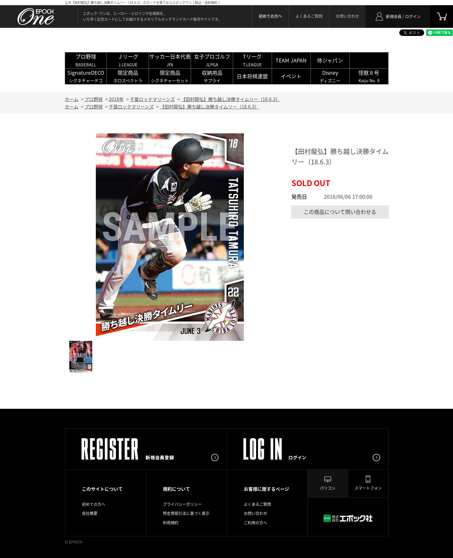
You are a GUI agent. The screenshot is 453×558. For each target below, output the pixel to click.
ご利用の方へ (255, 523)
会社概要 (89, 513)
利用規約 (170, 523)
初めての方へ (93, 504)
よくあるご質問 (309, 16)
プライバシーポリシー (182, 504)
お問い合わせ (347, 16)
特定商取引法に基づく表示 (186, 513)
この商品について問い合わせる (340, 212)
